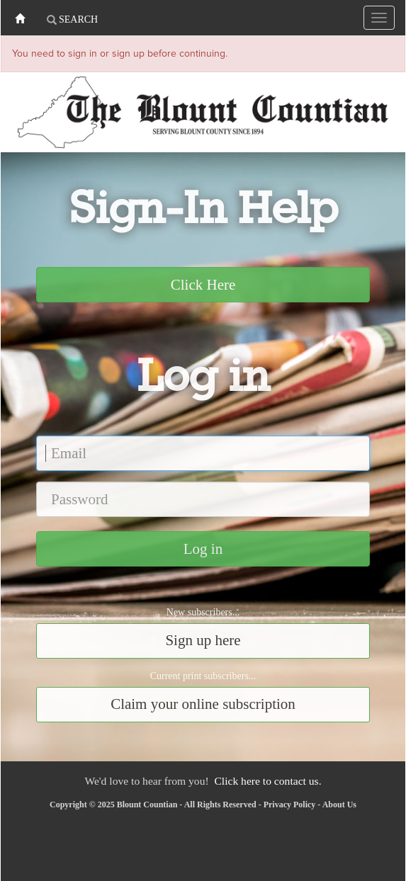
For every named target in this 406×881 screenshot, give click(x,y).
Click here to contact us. (267, 781)
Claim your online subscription (203, 703)
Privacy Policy (290, 804)
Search (72, 19)
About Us (339, 804)
